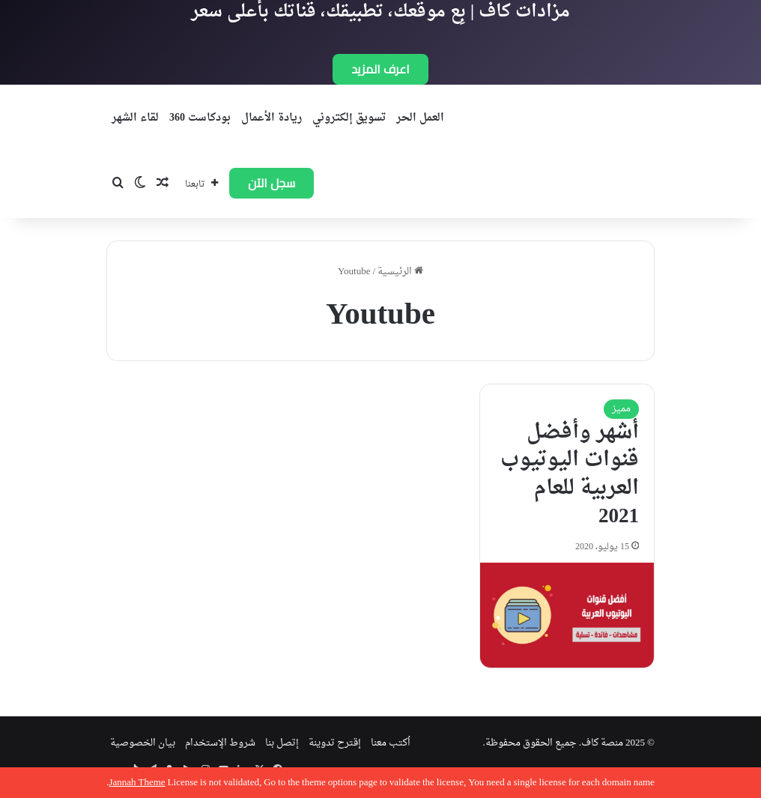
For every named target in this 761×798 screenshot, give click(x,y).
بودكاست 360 (200, 118)
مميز (621, 408)
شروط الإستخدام (220, 743)
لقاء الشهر (135, 118)
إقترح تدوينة (335, 743)
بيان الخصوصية (142, 743)
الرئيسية (400, 271)
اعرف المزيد (380, 69)
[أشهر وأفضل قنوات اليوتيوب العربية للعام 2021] (567, 615)
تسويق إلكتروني (349, 118)
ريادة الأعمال (271, 118)
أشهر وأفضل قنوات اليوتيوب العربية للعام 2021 (569, 474)
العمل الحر (420, 118)
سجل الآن (271, 183)
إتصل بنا (282, 743)
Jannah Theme (137, 782)
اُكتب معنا (390, 743)
